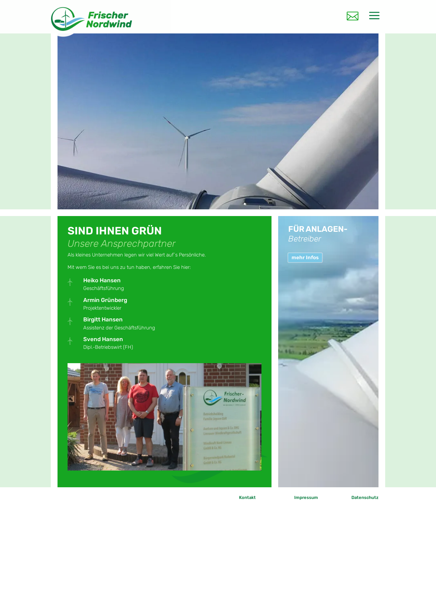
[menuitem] (352, 14)
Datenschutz (364, 497)
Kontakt (247, 497)
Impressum (306, 497)
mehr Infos (305, 258)
